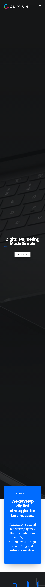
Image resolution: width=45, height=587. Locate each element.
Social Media (12, 507)
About (10, 495)
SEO (9, 503)
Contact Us (22, 42)
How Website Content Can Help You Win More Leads (22, 304)
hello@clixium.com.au (14, 557)
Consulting (12, 518)
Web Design (12, 499)
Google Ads (12, 510)
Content (10, 514)
